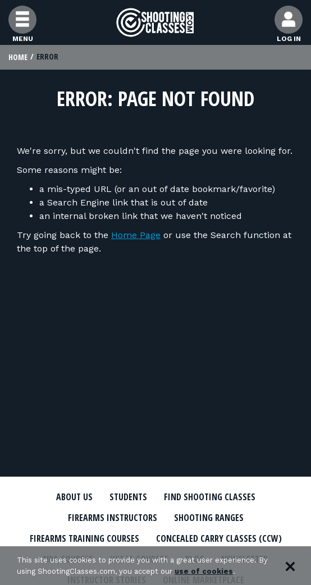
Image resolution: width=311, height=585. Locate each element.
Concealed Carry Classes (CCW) (219, 539)
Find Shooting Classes (209, 497)
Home (18, 57)
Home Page (136, 235)
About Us (74, 497)
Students (128, 497)
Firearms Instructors (112, 518)
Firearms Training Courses (84, 539)
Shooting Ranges (209, 518)
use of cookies (204, 571)
